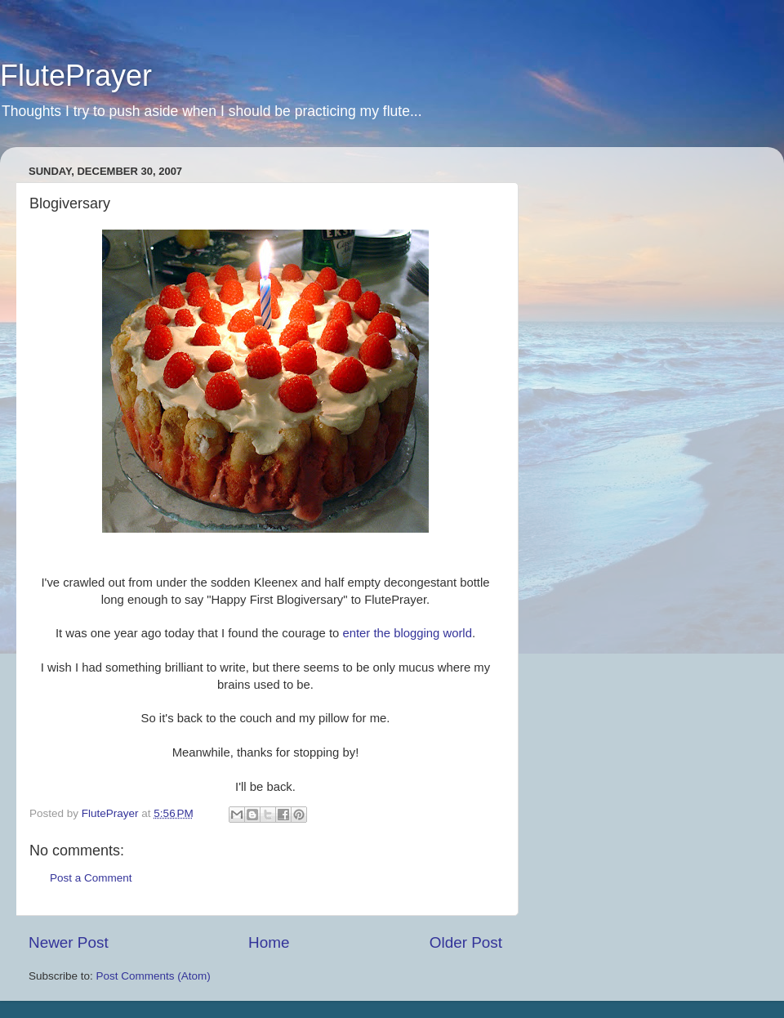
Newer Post (69, 942)
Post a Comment (91, 878)
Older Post (466, 942)
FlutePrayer (76, 75)
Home (268, 942)
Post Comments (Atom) (153, 976)
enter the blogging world (406, 633)
